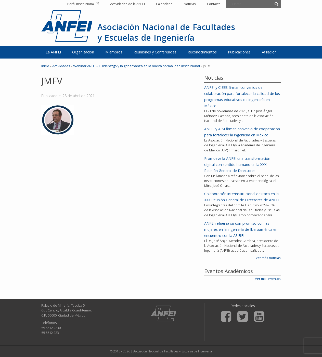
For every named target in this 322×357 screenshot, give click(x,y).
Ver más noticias (268, 257)
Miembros (113, 52)
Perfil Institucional (81, 4)
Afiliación (269, 52)
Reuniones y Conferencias (155, 52)
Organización (83, 52)
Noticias (190, 4)
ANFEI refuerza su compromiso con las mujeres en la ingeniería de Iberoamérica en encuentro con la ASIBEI (240, 229)
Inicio (45, 66)
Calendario (164, 4)
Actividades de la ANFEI (127, 4)
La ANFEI (53, 52)
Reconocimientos (202, 52)
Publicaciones (239, 52)
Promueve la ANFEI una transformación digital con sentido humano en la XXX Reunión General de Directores (237, 164)
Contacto (214, 4)
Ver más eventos (268, 278)
